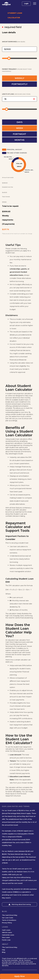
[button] (34, 4)
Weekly (5, 216)
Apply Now (19, 976)
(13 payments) (8, 224)
